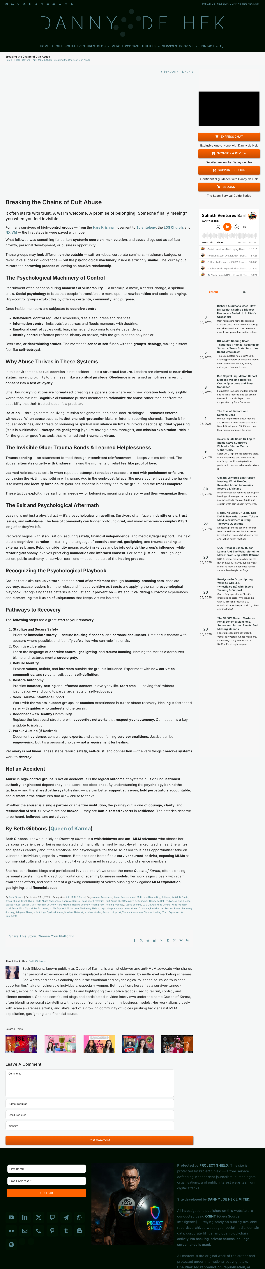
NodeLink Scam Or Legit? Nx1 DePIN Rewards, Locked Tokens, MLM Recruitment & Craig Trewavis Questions (238, 518)
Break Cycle (27, 901)
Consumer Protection (93, 901)
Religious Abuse (23, 912)
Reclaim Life (156, 908)
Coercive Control (71, 901)
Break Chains (13, 901)
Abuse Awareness (102, 897)
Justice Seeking (132, 904)
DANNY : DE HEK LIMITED (228, 1199)
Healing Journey (81, 904)
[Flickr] (11, 1231)
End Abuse (171, 901)
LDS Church (149, 904)
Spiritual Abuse (55, 912)
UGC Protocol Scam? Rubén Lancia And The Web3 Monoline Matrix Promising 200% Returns (238, 551)
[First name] (46, 1169)
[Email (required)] (90, 1114)
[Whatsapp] (79, 1217)
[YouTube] (11, 1217)
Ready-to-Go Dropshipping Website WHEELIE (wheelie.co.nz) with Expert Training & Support (235, 585)
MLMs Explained (39, 908)
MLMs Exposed (58, 908)
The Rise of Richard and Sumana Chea (232, 412)
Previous (171, 72)
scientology (39, 912)
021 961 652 (214, 3)
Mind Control (164, 904)
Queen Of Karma (140, 908)
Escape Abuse (13, 904)
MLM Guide (12, 908)
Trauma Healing (152, 912)
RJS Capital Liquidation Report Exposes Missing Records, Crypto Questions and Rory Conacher (237, 381)
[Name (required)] (90, 1103)
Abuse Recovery (122, 897)
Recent (213, 292)
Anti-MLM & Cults (75, 897)
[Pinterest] (52, 1231)
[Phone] (38, 1231)
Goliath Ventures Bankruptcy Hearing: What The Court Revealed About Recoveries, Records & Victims (236, 483)
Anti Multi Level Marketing (146, 897)
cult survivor (141, 901)
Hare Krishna (64, 904)
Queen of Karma (70, 828)
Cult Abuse (111, 901)
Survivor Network (73, 912)
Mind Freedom (179, 904)
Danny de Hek (156, 901)
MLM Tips (24, 908)
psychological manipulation (115, 908)
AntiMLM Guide (180, 897)
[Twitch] (52, 1217)
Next (186, 72)
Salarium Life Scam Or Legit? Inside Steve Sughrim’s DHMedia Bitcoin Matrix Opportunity (236, 444)
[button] (221, 45)
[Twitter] (38, 1217)
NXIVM (96, 908)
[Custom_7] (31, 1241)
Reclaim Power (173, 908)
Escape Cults (29, 904)
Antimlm (166, 897)
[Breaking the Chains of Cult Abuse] (99, 139)
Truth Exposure (170, 912)
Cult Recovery (126, 901)
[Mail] (25, 1231)
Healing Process (114, 904)
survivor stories (93, 912)
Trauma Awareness (132, 912)
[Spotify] (11, 1244)
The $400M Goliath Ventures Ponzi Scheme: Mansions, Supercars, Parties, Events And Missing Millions (237, 624)
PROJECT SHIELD (213, 1165)
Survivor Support (112, 912)
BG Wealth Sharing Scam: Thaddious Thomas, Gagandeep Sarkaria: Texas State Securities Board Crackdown (238, 346)
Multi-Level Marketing (79, 908)
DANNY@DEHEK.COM (245, 3)
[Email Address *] (46, 1181)
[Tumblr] (66, 1231)
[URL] (90, 1125)
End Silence (184, 901)
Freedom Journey (46, 904)
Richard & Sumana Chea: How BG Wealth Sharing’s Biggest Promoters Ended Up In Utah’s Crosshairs (236, 311)
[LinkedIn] (25, 1217)
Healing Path (97, 904)
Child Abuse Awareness (48, 901)
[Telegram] (66, 1217)
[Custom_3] (22, 1241)
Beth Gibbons (16, 897)
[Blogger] (79, 1231)
